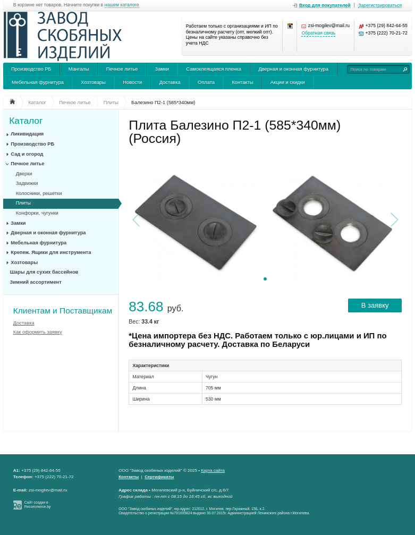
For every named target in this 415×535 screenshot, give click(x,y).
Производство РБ (31, 69)
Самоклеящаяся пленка (213, 69)
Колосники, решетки (39, 193)
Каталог (26, 121)
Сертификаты (159, 476)
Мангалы (79, 69)
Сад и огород (27, 154)
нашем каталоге (122, 5)
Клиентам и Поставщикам (62, 310)
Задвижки (27, 183)
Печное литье (122, 69)
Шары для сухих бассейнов (44, 272)
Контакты (242, 82)
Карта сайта (213, 470)
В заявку (375, 305)
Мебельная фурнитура (38, 82)
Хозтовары (93, 82)
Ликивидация (27, 134)
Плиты (23, 203)
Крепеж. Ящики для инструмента (51, 252)
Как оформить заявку (37, 332)
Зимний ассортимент (36, 282)
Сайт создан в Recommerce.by (37, 504)
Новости (132, 82)
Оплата (206, 82)
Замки (162, 69)
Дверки (24, 173)
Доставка (170, 82)
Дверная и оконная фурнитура (293, 69)
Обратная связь (318, 33)
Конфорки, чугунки (37, 213)
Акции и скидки (287, 82)
